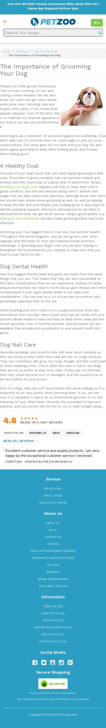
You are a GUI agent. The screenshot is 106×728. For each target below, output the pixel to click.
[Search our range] (53, 33)
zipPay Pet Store (53, 613)
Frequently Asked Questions (53, 557)
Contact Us (53, 536)
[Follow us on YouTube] (52, 662)
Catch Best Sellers (53, 586)
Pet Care (53, 565)
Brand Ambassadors (53, 579)
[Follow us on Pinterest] (70, 662)
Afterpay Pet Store (53, 641)
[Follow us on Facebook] (34, 662)
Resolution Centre (53, 502)
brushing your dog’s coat (19, 187)
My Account (53, 488)
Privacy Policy (53, 620)
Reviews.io (38, 432)
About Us (53, 523)
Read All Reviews (20, 441)
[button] (4, 21)
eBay (56, 432)
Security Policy (53, 634)
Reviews (53, 543)
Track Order (53, 495)
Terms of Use (53, 606)
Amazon (72, 432)
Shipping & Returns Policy (53, 627)
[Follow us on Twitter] (43, 662)
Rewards (53, 572)
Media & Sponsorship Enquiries (53, 550)
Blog (53, 530)
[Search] (100, 33)
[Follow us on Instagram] (61, 662)
